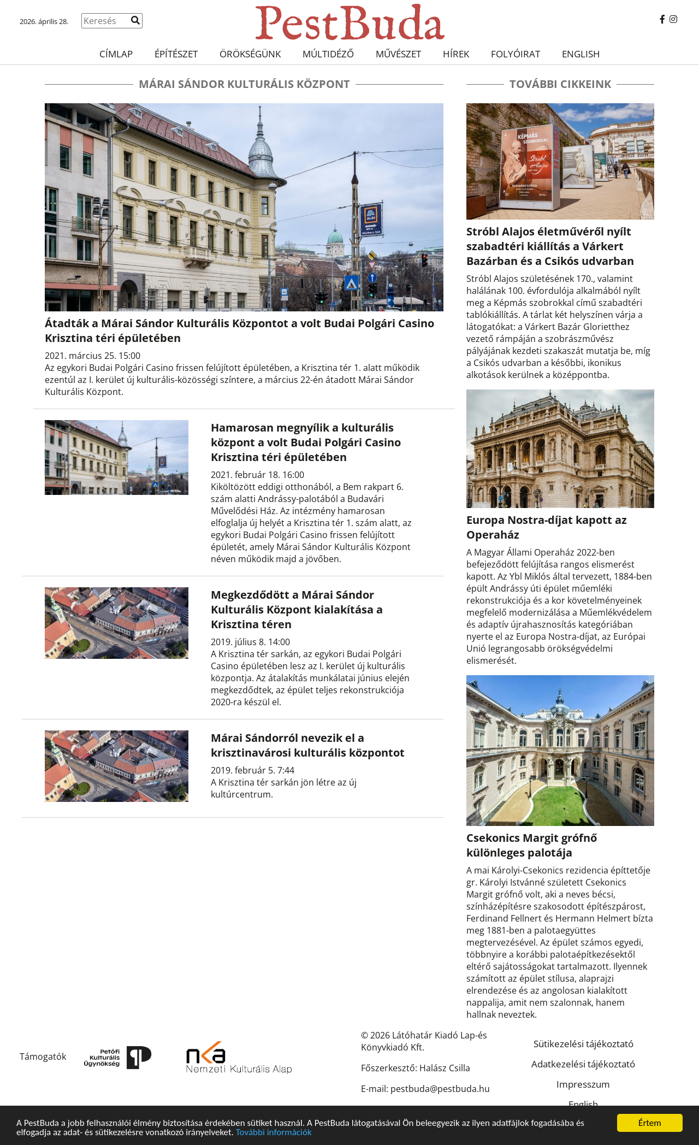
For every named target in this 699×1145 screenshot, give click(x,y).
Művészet (398, 54)
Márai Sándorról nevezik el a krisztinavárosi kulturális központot (308, 745)
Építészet (176, 54)
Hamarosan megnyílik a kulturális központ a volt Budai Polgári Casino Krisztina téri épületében (306, 442)
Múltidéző (328, 54)
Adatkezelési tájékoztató (583, 1064)
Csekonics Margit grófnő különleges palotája (531, 845)
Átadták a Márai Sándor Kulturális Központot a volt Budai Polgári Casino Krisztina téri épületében (239, 330)
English (581, 54)
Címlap (116, 54)
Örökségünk (250, 54)
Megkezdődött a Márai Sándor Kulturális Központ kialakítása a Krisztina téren (297, 609)
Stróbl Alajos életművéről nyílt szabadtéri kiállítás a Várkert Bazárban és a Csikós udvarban (550, 246)
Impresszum (583, 1084)
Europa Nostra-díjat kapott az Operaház (546, 527)
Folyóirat (515, 54)
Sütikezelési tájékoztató (583, 1043)
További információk (274, 1132)
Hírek (456, 54)
